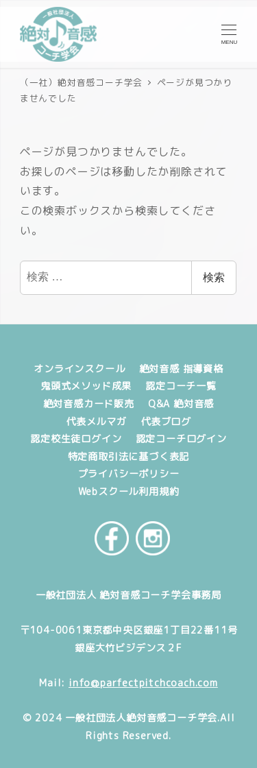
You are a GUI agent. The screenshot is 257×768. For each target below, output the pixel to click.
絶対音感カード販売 (88, 404)
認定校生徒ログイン (75, 439)
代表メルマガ (96, 422)
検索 (214, 277)
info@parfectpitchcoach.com (143, 683)
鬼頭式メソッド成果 (86, 386)
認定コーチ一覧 (181, 386)
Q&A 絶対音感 (181, 404)
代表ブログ (165, 422)
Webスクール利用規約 (129, 492)
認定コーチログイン (181, 439)
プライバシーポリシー (129, 474)
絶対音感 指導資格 (181, 369)
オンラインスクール (79, 369)
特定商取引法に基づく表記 (129, 457)
